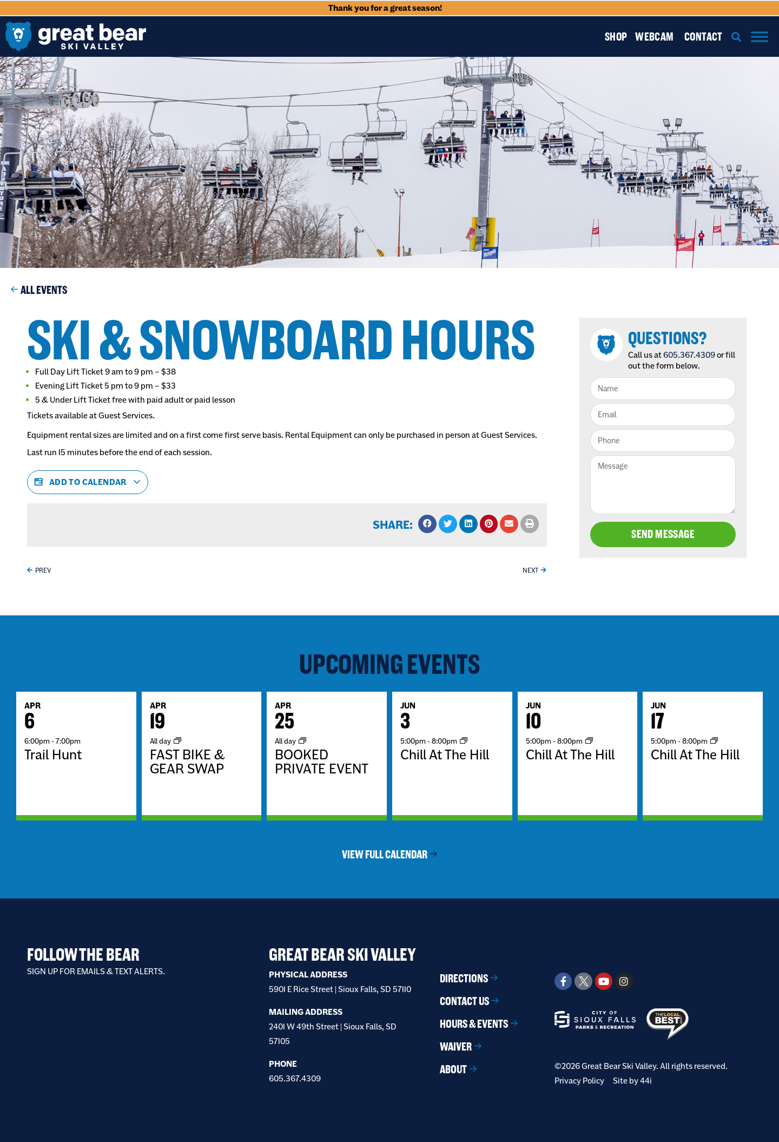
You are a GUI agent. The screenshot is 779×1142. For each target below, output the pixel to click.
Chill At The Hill (444, 754)
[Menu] (759, 36)
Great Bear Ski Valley (342, 954)
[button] (736, 36)
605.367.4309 (690, 355)
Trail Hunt (53, 754)
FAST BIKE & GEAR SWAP (187, 761)
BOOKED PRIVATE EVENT (321, 761)
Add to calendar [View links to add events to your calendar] (87, 482)
